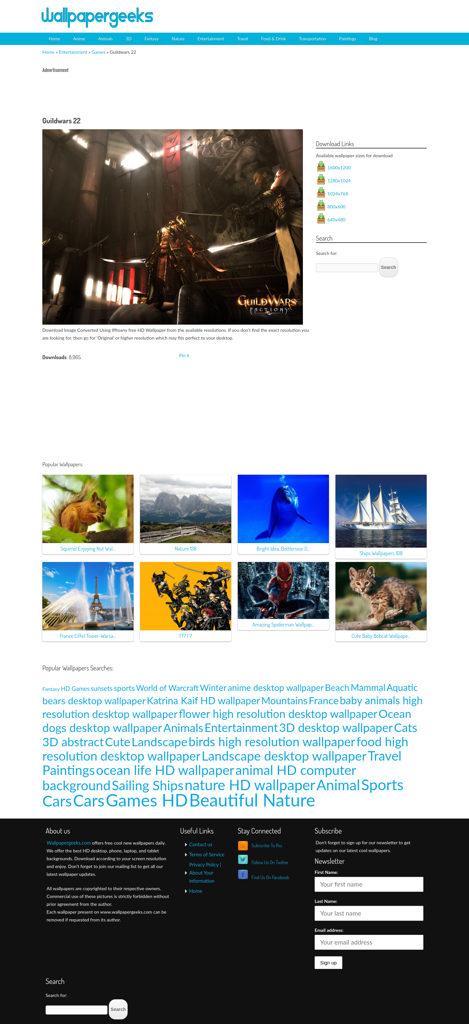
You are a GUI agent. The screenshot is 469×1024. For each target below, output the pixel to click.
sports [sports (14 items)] (124, 688)
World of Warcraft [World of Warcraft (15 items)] (167, 688)
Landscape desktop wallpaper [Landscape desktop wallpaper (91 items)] (284, 755)
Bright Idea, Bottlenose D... (283, 548)
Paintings (347, 38)
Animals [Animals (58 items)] (183, 728)
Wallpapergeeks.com (69, 843)
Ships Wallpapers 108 (381, 553)
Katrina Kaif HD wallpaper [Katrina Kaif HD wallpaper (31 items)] (203, 700)
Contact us (200, 844)
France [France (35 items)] (324, 700)
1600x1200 (339, 167)
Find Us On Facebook (270, 877)
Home (54, 38)
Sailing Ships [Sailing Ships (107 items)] (147, 785)
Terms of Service (206, 854)
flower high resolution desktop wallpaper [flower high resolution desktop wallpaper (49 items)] (278, 713)
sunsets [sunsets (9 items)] (102, 688)
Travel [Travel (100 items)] (385, 756)
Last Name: (326, 901)
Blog (373, 38)
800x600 (336, 206)
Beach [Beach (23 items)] (337, 687)
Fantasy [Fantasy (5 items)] (51, 689)
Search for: (326, 253)
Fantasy (152, 38)
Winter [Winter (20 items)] (213, 687)
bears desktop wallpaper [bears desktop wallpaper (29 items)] (94, 700)
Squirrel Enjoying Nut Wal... (88, 548)
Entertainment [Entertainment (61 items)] (241, 728)
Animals (105, 38)
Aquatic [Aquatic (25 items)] (402, 687)
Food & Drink (273, 38)
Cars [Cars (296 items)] (89, 800)
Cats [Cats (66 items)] (405, 727)
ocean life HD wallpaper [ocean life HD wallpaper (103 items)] (165, 770)
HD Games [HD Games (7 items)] (75, 688)
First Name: (326, 872)
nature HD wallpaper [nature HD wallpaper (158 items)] (250, 784)
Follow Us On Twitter (270, 862)
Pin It (184, 355)
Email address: (329, 930)
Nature (178, 38)
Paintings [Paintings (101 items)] (68, 770)
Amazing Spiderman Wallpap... (283, 624)
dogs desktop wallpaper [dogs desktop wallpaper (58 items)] (102, 728)
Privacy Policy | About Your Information (205, 873)
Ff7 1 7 (185, 635)
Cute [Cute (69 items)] (117, 741)
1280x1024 (339, 180)
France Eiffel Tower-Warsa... (88, 635)
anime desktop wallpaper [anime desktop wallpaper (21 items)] (276, 687)
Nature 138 (185, 548)
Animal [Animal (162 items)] (338, 784)
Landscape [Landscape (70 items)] (160, 741)
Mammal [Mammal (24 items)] (367, 687)
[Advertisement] (353, 11)
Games (99, 52)
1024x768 (337, 193)
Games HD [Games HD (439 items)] (147, 800)
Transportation (312, 38)
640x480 (336, 219)
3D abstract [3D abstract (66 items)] (73, 742)
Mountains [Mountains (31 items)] (284, 700)
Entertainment (211, 38)
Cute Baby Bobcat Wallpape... (381, 635)
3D (128, 38)
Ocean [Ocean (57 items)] (394, 714)
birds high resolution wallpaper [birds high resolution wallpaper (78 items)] (272, 741)
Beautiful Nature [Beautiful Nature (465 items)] (252, 799)
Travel (242, 38)
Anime (79, 38)
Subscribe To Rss (266, 845)
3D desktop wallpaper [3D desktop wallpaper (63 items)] (336, 727)
